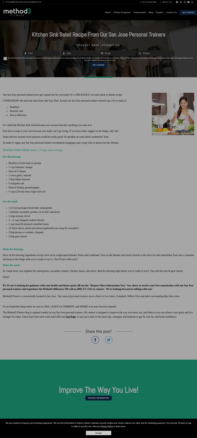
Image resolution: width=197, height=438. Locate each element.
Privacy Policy (107, 426)
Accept (98, 433)
